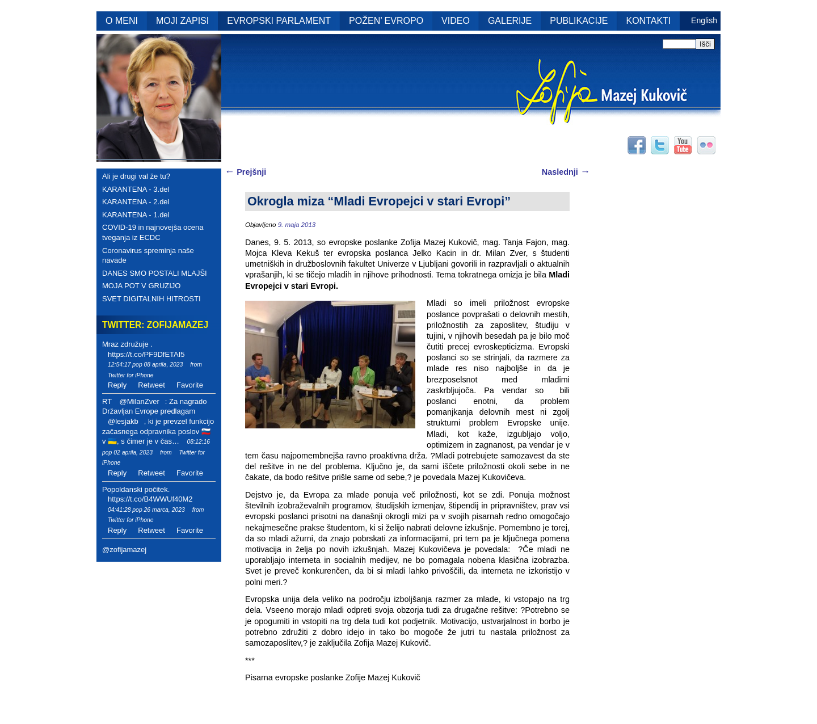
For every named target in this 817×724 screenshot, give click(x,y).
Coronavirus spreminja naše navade (148, 255)
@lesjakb (123, 421)
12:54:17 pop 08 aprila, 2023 (145, 364)
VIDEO (455, 21)
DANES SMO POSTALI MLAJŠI (154, 273)
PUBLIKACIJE (579, 21)
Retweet (151, 385)
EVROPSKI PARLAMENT (279, 21)
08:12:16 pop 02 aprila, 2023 (156, 447)
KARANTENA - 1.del (136, 215)
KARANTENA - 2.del (136, 201)
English (704, 20)
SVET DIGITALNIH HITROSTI (151, 298)
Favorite (189, 385)
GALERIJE (510, 21)
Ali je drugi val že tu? (136, 176)
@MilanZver (139, 401)
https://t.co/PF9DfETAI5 (146, 354)
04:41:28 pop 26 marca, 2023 (146, 510)
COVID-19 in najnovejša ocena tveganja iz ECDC (153, 232)
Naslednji (566, 171)
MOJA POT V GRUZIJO (141, 285)
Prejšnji (245, 171)
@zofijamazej (124, 549)
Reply (117, 385)
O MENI (122, 21)
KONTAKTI (648, 21)
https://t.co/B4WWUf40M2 (150, 499)
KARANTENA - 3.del (136, 189)
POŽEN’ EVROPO (386, 21)
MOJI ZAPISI (182, 21)
